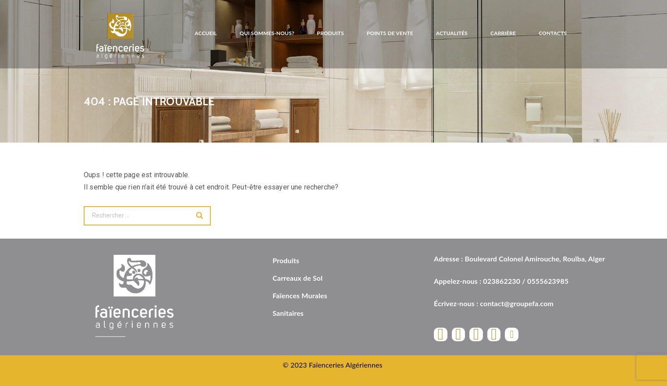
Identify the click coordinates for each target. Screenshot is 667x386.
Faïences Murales (300, 295)
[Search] (200, 215)
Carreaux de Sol (298, 278)
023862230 (501, 281)
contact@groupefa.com (516, 303)
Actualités (452, 33)
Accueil (206, 33)
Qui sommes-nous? (267, 33)
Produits (330, 33)
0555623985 (547, 281)
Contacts (553, 33)
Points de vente (390, 33)
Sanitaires (288, 313)
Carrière (503, 33)
